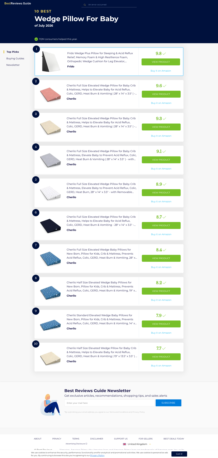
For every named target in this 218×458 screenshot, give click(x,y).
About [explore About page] (37, 438)
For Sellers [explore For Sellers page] (146, 438)
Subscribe (168, 402)
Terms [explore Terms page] (75, 438)
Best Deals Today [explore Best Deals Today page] (174, 438)
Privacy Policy (97, 455)
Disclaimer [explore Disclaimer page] (96, 438)
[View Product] (109, 61)
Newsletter (13, 64)
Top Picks (13, 51)
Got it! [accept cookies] (179, 454)
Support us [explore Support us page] (121, 438)
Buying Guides (15, 58)
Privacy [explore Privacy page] (56, 438)
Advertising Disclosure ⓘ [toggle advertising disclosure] (76, 444)
